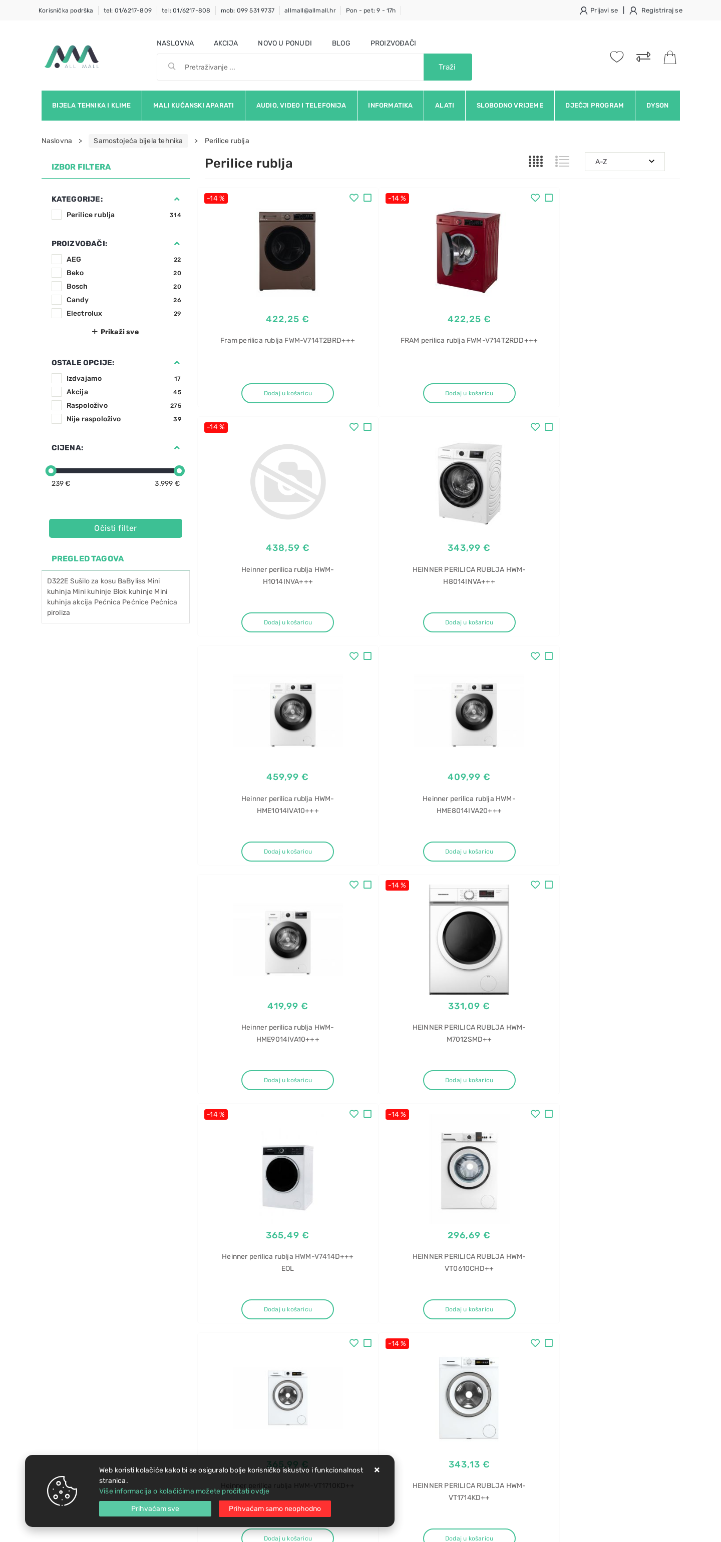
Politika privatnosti (335, 1308)
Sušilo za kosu (93, 581)
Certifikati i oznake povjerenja (354, 1368)
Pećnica (107, 602)
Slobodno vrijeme (510, 105)
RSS (648, 1214)
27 (466, 1129)
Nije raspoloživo (124, 419)
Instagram (556, 1214)
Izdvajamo (124, 378)
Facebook (453, 1214)
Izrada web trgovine (650, 1527)
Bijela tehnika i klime (91, 105)
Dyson (657, 105)
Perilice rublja (124, 215)
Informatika (390, 105)
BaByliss (132, 581)
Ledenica (547, 1291)
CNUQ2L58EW (555, 1326)
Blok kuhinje (133, 591)
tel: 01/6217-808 (186, 10)
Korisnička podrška (66, 10)
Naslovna (175, 43)
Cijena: (67, 447)
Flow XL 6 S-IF (555, 1448)
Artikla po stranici (575, 1129)
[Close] (155, 1508)
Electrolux (124, 313)
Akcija (226, 43)
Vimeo (607, 1214)
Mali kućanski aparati (193, 105)
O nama (317, 1293)
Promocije (322, 1353)
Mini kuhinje (92, 591)
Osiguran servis (230, 1368)
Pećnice (135, 602)
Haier (540, 1378)
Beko (124, 273)
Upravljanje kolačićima (242, 1383)
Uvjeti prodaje (228, 1293)
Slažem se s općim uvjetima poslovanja (134, 1242)
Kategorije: (77, 199)
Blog (341, 43)
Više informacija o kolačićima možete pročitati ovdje (184, 1491)
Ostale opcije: (83, 362)
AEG (124, 259)
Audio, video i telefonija (301, 105)
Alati (444, 105)
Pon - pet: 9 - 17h (371, 10)
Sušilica (544, 1343)
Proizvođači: (79, 243)
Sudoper (545, 1413)
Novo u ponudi (285, 43)
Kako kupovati (228, 1323)
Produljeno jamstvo (337, 1323)
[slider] (51, 470)
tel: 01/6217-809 (128, 10)
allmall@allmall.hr (310, 10)
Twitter (504, 1214)
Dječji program (594, 105)
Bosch (124, 286)
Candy (124, 300)
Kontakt (217, 1308)
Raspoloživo (124, 405)
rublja (541, 1361)
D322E (58, 581)
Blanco (543, 1431)
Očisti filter (115, 528)
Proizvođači (393, 43)
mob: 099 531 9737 (247, 10)
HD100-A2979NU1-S (566, 1396)
